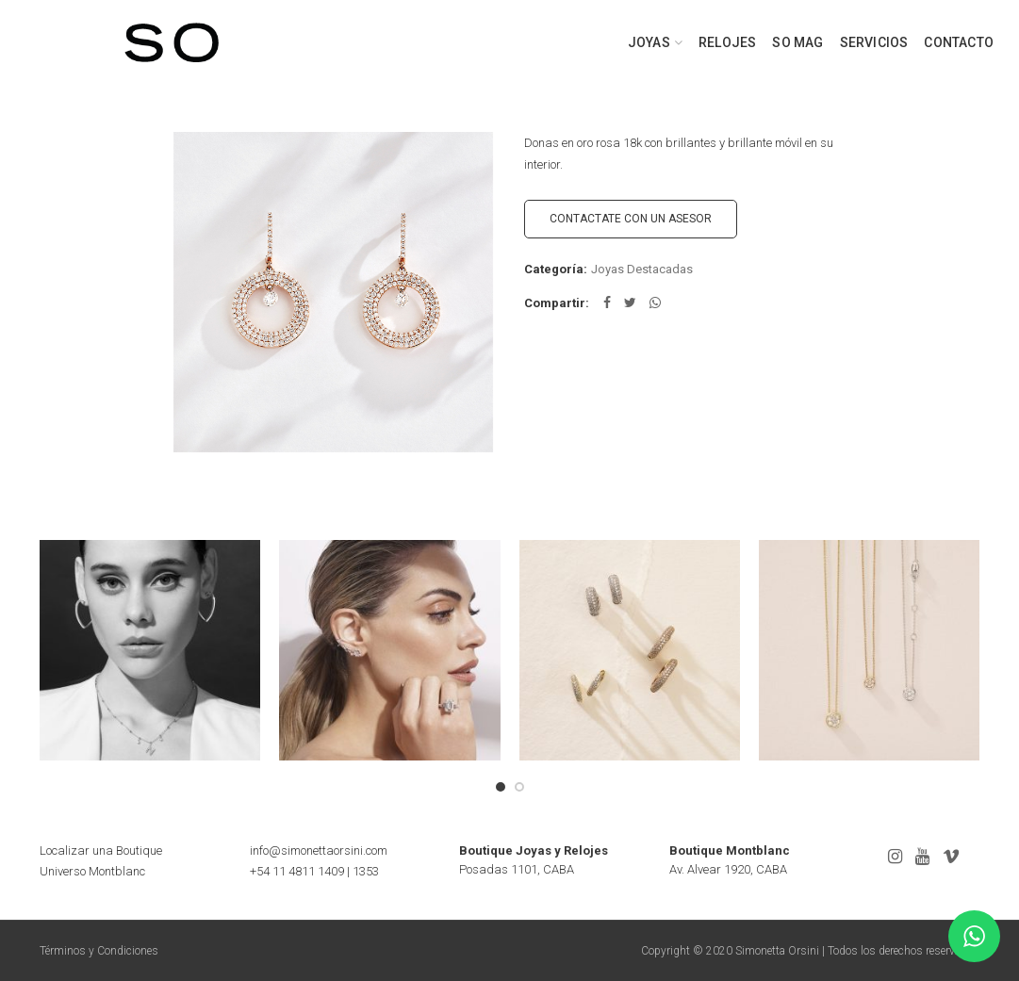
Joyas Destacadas (642, 269)
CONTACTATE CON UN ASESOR (631, 218)
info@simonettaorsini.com (318, 850)
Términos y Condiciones (99, 950)
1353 (366, 871)
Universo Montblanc (92, 871)
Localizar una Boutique (101, 850)
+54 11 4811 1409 (297, 871)
